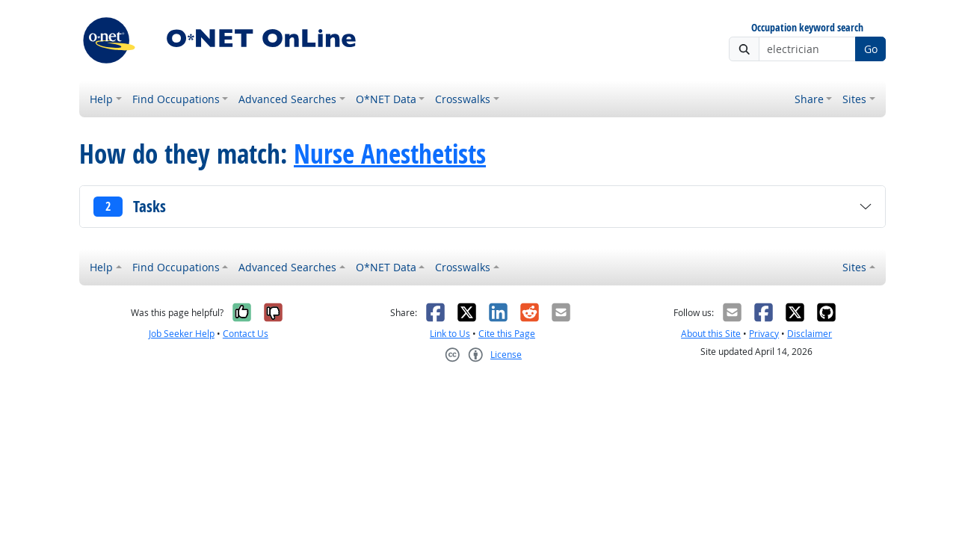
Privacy (764, 333)
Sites (854, 99)
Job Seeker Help (182, 333)
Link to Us (450, 333)
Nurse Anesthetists (390, 154)
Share (809, 99)
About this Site (711, 333)
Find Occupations (176, 99)
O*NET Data (386, 99)
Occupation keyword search (807, 28)
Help (101, 99)
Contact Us (245, 333)
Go (871, 49)
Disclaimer (809, 333)
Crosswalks (462, 99)
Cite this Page (506, 333)
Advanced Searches (287, 99)
